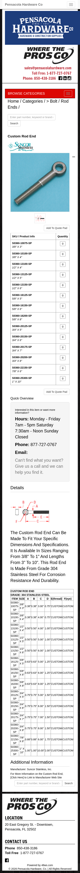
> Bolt (51, 101)
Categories (32, 101)
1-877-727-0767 (59, 73)
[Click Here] (17, 777)
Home (13, 101)
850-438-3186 (45, 78)
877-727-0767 (43, 444)
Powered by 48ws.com (40, 865)
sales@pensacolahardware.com (47, 68)
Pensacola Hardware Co (24, 4)
